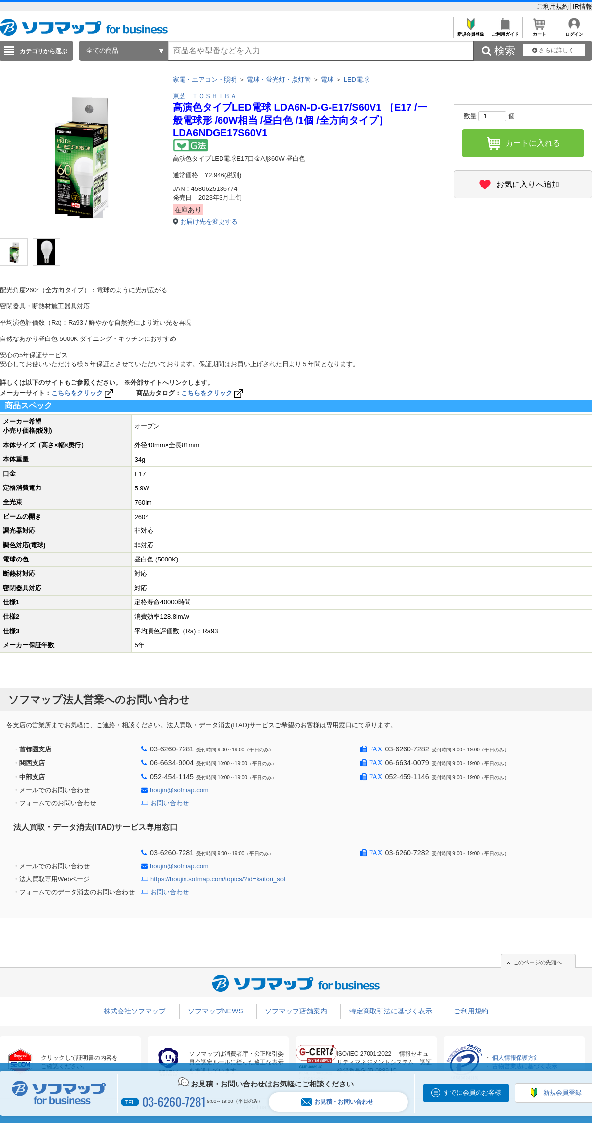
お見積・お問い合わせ (337, 1102)
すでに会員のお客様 (472, 1092)
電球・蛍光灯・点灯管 (279, 79)
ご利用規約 (554, 6)
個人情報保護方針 (516, 1057)
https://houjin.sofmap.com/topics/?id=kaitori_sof (218, 879)
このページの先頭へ (537, 962)
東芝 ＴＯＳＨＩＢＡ (205, 96)
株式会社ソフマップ (135, 1011)
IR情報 (582, 6)
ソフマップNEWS (215, 1011)
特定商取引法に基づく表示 (390, 1011)
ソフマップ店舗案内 (296, 1011)
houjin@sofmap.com (179, 790)
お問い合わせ (169, 803)
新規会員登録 (470, 31)
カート (539, 31)
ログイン (574, 31)
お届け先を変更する (209, 221)
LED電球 (356, 79)
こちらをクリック (83, 393)
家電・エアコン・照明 (205, 79)
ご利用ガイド (505, 31)
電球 (327, 79)
